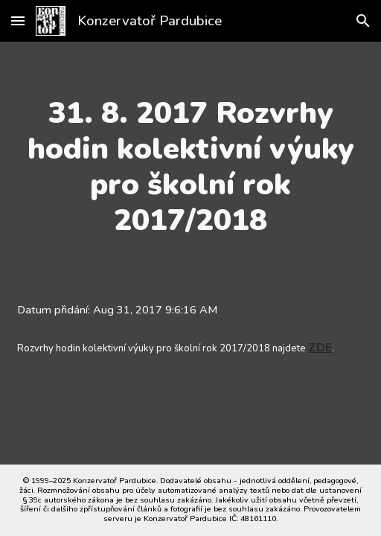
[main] (190, 166)
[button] (18, 20)
